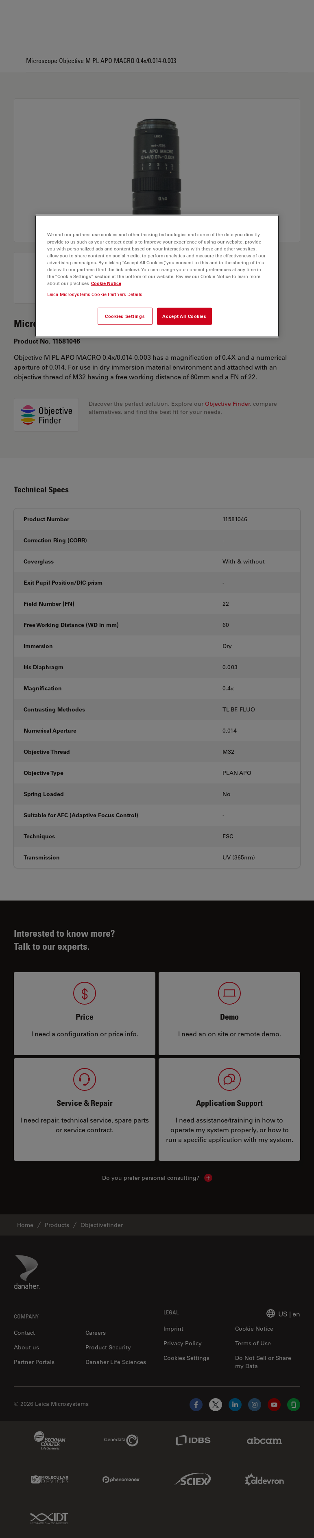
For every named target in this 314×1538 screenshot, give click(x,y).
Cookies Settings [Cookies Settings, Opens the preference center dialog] (125, 316)
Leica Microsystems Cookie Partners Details (94, 294)
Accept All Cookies (184, 316)
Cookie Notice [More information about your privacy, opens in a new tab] (106, 283)
